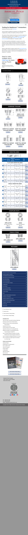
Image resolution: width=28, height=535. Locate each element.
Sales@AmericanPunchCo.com (14, 4)
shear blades (20, 37)
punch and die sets (23, 48)
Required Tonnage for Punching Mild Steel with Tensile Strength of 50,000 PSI (10, 331)
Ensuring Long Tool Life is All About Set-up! (10, 321)
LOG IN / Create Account (14, 17)
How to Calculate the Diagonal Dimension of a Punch (11, 336)
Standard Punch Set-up (7, 326)
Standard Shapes (6, 342)
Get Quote (8, 118)
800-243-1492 (14, 1)
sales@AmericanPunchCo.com (11, 402)
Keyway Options (5, 348)
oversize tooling (5, 38)
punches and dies (22, 36)
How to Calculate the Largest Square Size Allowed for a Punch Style (11, 338)
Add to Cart (8, 227)
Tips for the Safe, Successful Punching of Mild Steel (11, 320)
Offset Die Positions (6, 351)
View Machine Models (7, 71)
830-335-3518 (15, 5)
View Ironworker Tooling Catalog (9, 313)
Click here (14, 29)
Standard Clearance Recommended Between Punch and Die (10, 324)
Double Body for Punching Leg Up (8, 344)
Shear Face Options (6, 347)
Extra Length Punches (6, 345)
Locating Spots (5, 350)
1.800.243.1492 (7, 399)
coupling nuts (15, 37)
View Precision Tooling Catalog (9, 315)
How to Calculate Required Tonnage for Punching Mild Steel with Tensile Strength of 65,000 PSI (11, 334)
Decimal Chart (6, 311)
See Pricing (8, 99)
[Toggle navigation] (25, 24)
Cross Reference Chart (7, 309)
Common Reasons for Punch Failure (9, 327)
